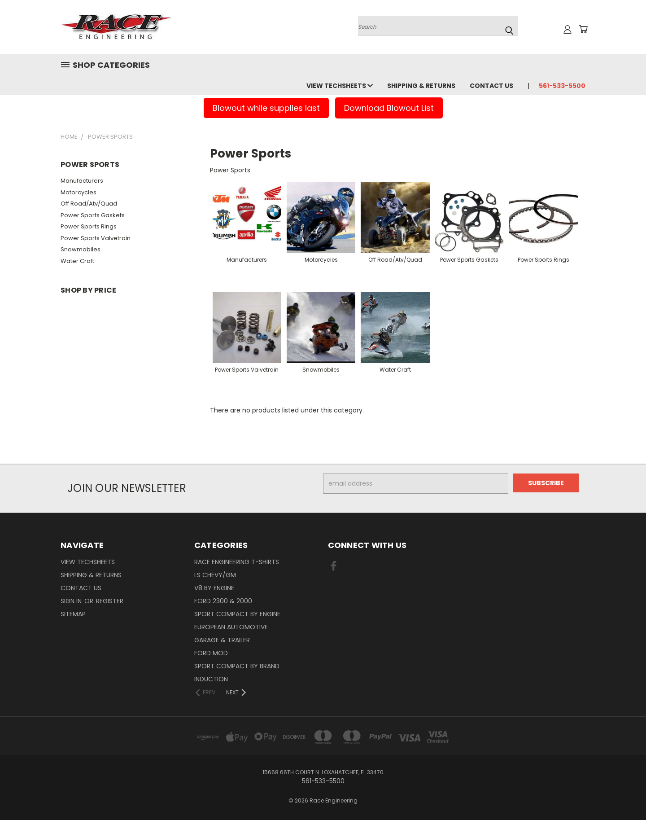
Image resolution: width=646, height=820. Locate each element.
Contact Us (491, 85)
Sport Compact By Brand (236, 666)
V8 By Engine (214, 587)
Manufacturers (82, 180)
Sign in (72, 600)
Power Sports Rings (89, 226)
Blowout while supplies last (266, 108)
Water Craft (77, 261)
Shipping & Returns (421, 85)
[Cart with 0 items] (583, 29)
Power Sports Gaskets (93, 215)
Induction (211, 679)
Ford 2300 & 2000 (223, 600)
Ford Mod (211, 653)
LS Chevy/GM (215, 574)
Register (109, 600)
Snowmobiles (80, 249)
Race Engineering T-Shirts (236, 561)
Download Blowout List (389, 108)
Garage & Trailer (222, 640)
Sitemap (73, 614)
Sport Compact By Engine (237, 614)
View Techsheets (339, 85)
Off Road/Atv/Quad (89, 203)
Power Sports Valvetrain (96, 238)
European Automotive (231, 627)
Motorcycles (78, 192)
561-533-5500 (562, 85)
